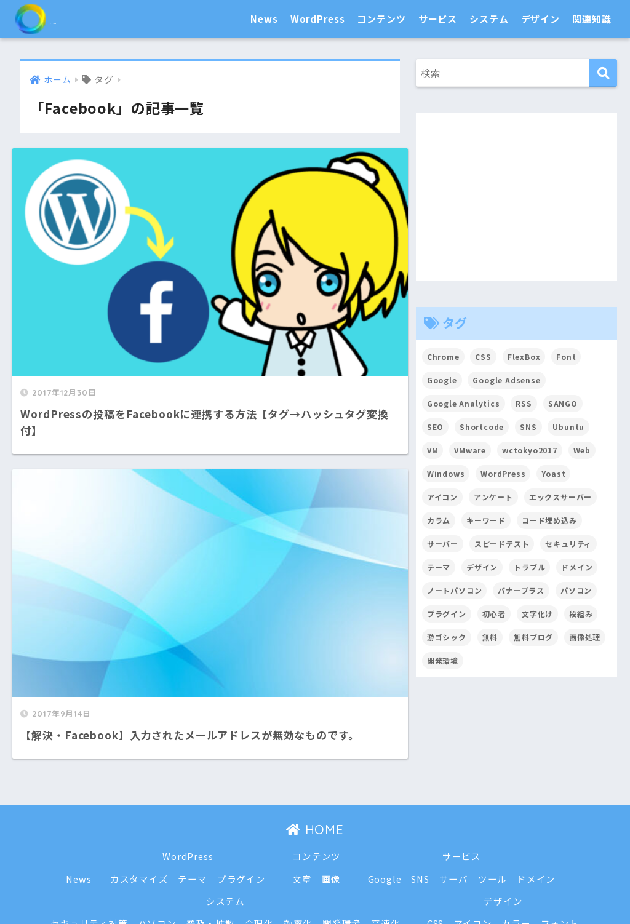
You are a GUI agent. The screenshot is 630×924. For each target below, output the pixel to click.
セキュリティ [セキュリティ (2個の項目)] (569, 543)
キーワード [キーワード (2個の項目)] (486, 520)
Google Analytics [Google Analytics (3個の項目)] (464, 403)
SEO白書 (64, 19)
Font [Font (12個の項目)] (566, 356)
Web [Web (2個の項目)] (583, 450)
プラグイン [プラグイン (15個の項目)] (446, 613)
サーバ (454, 797)
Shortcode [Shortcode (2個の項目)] (482, 426)
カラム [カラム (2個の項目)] (439, 520)
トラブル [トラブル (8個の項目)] (530, 567)
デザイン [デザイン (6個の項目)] (482, 567)
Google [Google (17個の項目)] (442, 380)
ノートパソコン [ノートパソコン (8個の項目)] (454, 590)
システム (488, 18)
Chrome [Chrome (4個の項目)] (443, 356)
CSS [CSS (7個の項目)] (484, 356)
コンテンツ (381, 18)
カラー (517, 841)
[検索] (603, 73)
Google (385, 797)
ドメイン (536, 797)
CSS (435, 841)
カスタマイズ (139, 797)
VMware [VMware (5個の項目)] (470, 450)
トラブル (285, 886)
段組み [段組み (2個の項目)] (582, 613)
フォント (560, 841)
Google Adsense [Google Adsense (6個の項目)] (507, 380)
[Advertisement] (517, 197)
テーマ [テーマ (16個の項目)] (439, 567)
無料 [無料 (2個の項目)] (490, 637)
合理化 (259, 841)
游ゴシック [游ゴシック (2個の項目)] (446, 637)
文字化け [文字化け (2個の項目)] (537, 613)
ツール (493, 797)
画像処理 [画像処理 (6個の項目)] (585, 637)
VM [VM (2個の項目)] (433, 450)
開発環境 (341, 841)
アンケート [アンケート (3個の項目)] (493, 497)
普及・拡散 (210, 841)
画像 (331, 797)
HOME (315, 749)
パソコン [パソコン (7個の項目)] (576, 590)
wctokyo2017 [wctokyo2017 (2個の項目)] (529, 450)
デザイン (540, 18)
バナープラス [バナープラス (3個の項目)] (521, 590)
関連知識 (591, 18)
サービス (437, 18)
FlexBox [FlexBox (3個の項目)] (524, 356)
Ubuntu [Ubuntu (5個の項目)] (569, 426)
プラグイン (241, 797)
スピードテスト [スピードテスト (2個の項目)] (502, 543)
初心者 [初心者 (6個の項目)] (494, 613)
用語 (354, 886)
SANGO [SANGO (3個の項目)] (563, 403)
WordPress (317, 18)
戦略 (325, 886)
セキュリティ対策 (88, 841)
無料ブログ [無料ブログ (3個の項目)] (533, 637)
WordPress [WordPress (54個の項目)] (504, 473)
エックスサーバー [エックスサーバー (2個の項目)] (560, 497)
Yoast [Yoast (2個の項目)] (554, 473)
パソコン (156, 841)
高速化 (386, 841)
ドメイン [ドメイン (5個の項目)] (577, 567)
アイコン (473, 841)
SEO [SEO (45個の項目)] (435, 426)
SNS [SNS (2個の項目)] (529, 426)
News (263, 18)
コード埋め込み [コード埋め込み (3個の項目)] (549, 520)
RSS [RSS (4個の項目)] (524, 403)
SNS (421, 797)
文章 (302, 797)
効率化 (298, 841)
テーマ (192, 797)
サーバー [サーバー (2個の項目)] (442, 543)
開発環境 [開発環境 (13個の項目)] (442, 660)
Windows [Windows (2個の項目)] (446, 473)
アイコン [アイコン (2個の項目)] (442, 497)
